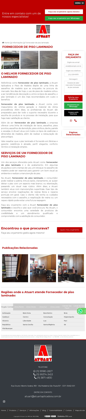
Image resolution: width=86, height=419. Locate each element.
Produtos (12, 410)
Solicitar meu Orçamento (73, 98)
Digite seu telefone (73, 71)
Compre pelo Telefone (73, 113)
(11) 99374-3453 (43, 374)
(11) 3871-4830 (43, 377)
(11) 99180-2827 (43, 371)
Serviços (23, 410)
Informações (34, 410)
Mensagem (73, 79)
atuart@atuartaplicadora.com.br (43, 396)
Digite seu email (73, 62)
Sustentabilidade (55, 410)
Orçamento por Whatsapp (73, 105)
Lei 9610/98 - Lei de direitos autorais (63, 337)
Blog (44, 410)
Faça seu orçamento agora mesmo (64, 12)
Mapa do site (80, 410)
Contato (69, 410)
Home (3, 410)
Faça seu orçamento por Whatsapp (64, 18)
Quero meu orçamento (69, 230)
